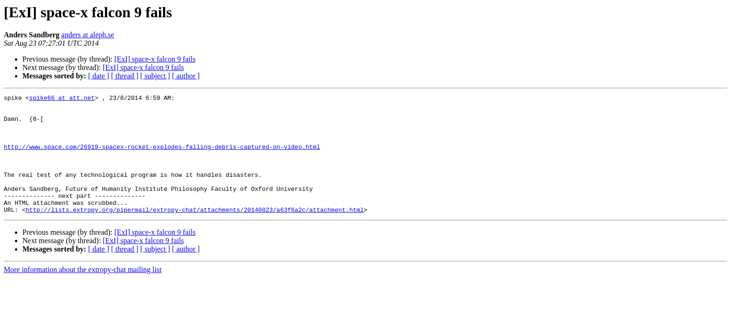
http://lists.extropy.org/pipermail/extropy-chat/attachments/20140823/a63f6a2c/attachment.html (195, 233)
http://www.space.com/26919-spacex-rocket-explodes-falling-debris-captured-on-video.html (162, 158)
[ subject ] (155, 76)
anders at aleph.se (88, 35)
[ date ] (98, 76)
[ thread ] (124, 76)
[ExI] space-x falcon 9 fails (154, 59)
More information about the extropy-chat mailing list (83, 293)
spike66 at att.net (62, 99)
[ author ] (186, 76)
